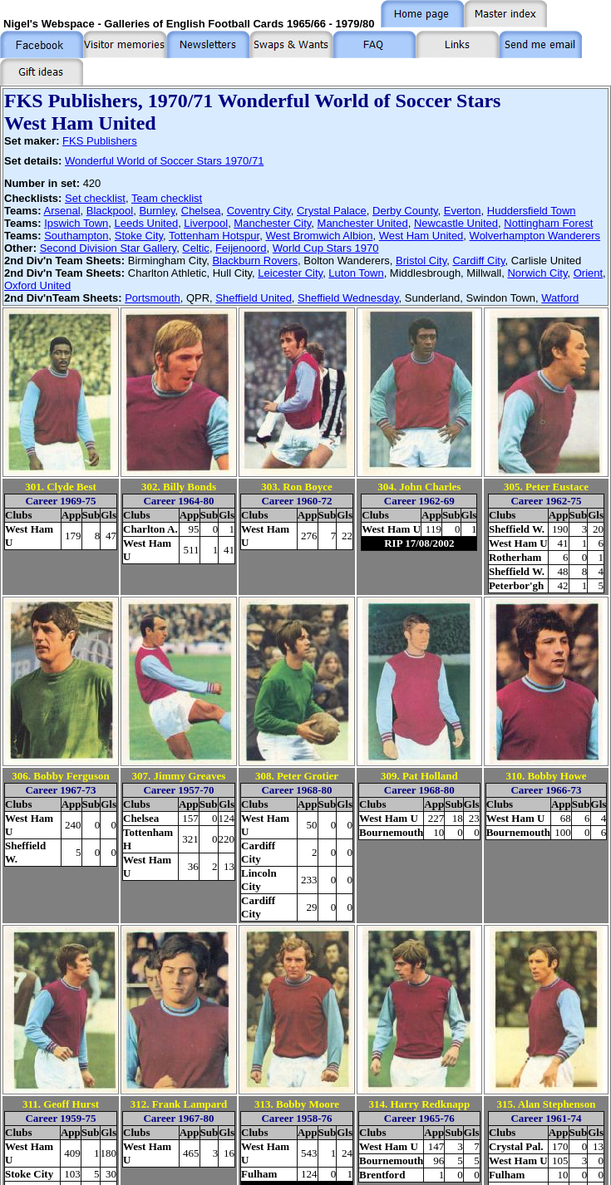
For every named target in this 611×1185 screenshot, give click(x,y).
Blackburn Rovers (255, 260)
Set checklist (95, 198)
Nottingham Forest (548, 223)
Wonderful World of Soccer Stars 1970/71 (164, 161)
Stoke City (139, 235)
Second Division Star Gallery (108, 248)
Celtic (195, 248)
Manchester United (363, 223)
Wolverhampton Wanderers (535, 235)
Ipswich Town (76, 223)
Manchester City (272, 223)
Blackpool (109, 210)
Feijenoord (240, 248)
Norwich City (537, 273)
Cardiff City (478, 260)
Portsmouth (152, 298)
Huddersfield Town (531, 210)
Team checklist (166, 198)
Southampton (76, 235)
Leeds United (147, 223)
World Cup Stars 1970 (326, 248)
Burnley (157, 210)
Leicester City (290, 273)
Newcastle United (456, 223)
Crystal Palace (332, 210)
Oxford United (37, 285)
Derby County (405, 210)
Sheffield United (253, 298)
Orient (588, 273)
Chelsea (201, 210)
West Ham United (421, 235)
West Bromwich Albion (318, 235)
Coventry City (259, 210)
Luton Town (355, 273)
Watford (560, 298)
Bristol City (421, 260)
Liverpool (206, 223)
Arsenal (61, 210)
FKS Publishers (99, 141)
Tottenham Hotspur (214, 235)
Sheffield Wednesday (348, 298)
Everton (462, 210)
